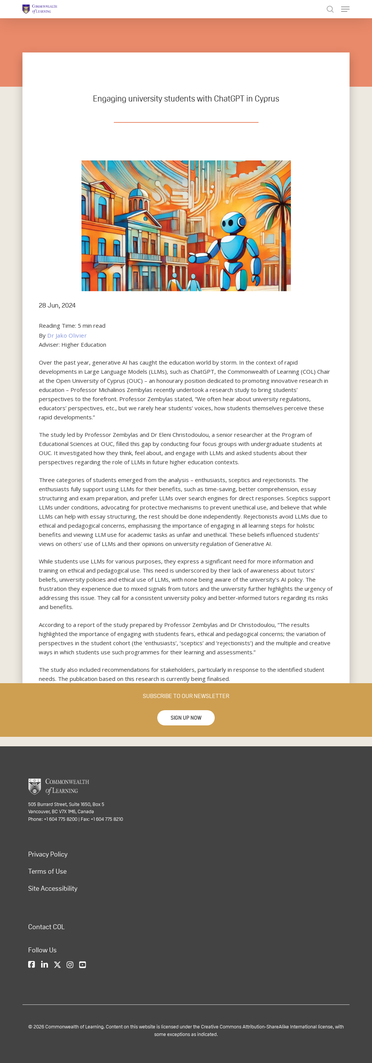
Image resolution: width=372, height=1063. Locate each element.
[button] (186, 717)
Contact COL (46, 927)
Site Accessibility (52, 888)
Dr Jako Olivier (65, 335)
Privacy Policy (47, 854)
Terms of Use (47, 871)
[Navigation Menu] (345, 9)
